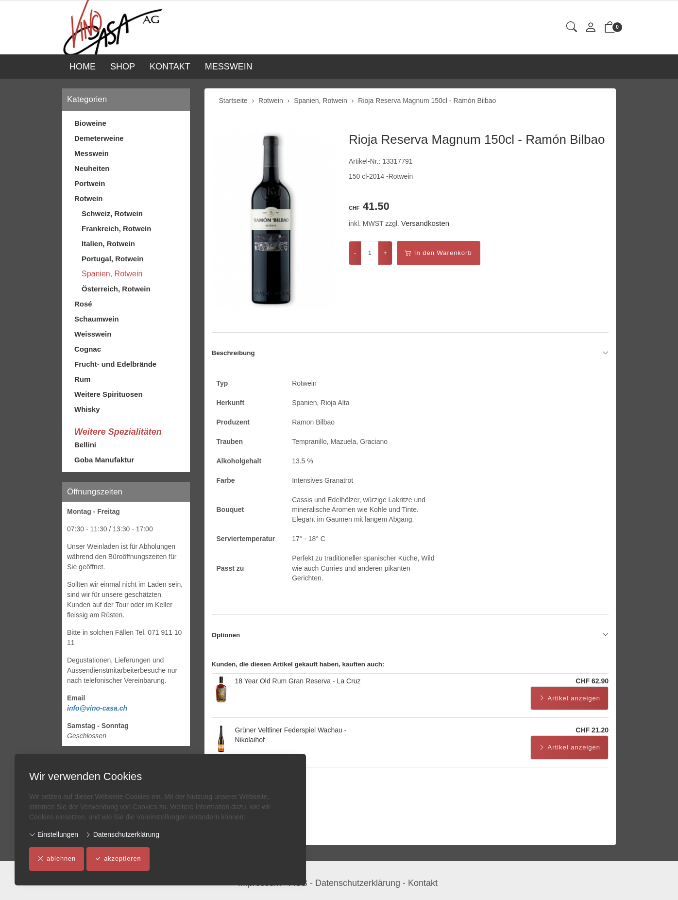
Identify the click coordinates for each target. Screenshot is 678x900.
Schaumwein (96, 319)
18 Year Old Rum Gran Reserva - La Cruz (298, 687)
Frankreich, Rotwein (116, 228)
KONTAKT (170, 66)
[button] (571, 27)
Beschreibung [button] (410, 353)
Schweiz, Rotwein (112, 213)
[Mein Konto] (590, 28)
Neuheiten (92, 168)
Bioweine (90, 123)
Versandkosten (425, 223)
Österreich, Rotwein (116, 289)
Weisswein (92, 334)
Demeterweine (99, 138)
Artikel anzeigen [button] (570, 705)
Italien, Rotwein (108, 243)
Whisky (87, 409)
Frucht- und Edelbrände (115, 364)
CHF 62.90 (592, 687)
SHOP (122, 66)
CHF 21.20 (592, 736)
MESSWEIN (229, 66)
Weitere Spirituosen (108, 394)
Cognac (87, 349)
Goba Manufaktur (104, 460)
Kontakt (423, 883)
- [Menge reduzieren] (355, 252)
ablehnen (57, 859)
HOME (82, 66)
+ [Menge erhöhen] (385, 252)
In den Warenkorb (438, 253)
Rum (82, 379)
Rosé (83, 304)
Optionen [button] (410, 641)
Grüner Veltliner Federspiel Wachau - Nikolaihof (291, 741)
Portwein (89, 183)
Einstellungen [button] (53, 834)
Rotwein (88, 198)
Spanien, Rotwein (112, 274)
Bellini (85, 445)
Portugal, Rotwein (113, 259)
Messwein (91, 153)
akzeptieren (119, 859)
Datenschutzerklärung (122, 834)
